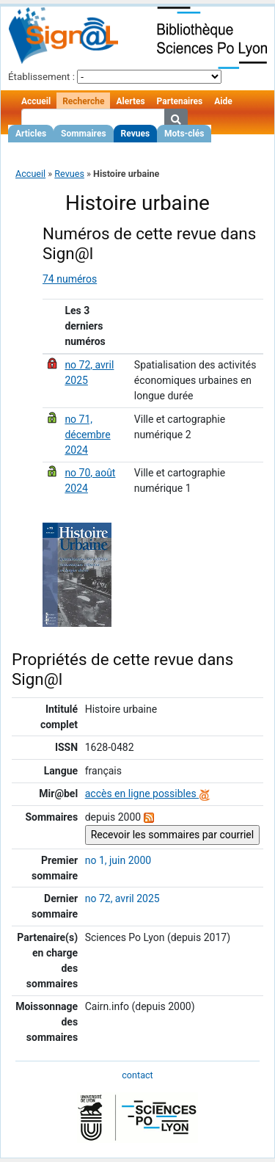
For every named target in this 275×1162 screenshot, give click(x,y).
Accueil (36, 101)
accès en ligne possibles (147, 793)
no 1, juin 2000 (118, 860)
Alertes (130, 101)
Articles (30, 133)
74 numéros (70, 279)
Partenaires (180, 101)
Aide (223, 101)
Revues (135, 133)
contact (137, 1075)
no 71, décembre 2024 (87, 434)
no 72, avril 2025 (122, 898)
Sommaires (83, 133)
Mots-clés (184, 133)
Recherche (83, 101)
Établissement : (41, 76)
